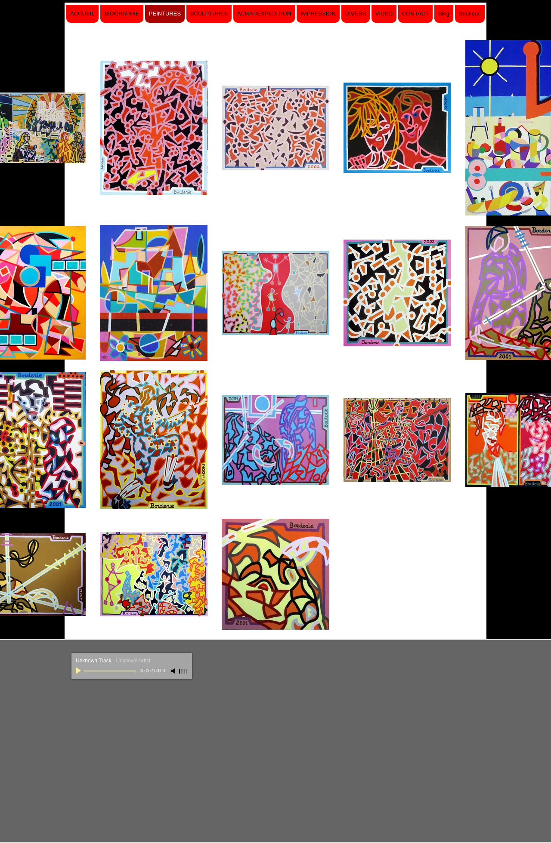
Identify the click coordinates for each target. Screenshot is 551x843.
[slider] (183, 671)
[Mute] (174, 671)
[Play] (79, 671)
